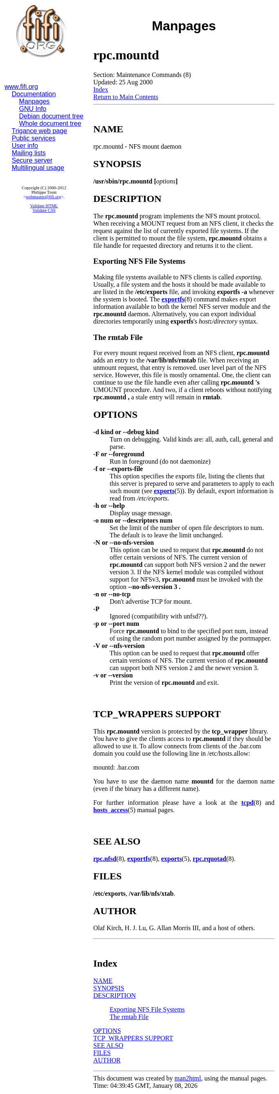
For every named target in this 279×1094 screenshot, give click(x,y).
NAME (102, 980)
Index (100, 89)
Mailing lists (29, 152)
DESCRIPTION (114, 995)
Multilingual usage (38, 167)
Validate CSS (44, 210)
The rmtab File (129, 1016)
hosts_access (110, 809)
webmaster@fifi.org (43, 197)
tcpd (247, 802)
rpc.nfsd (104, 858)
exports (164, 490)
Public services (34, 138)
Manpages (34, 101)
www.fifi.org (21, 86)
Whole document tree (50, 123)
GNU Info (33, 108)
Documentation (34, 94)
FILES (102, 1052)
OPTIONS (107, 1030)
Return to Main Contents (125, 96)
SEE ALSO (108, 1045)
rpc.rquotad (209, 858)
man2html (188, 1078)
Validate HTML (44, 206)
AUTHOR (107, 1060)
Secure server (32, 160)
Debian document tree (51, 116)
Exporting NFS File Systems (147, 1009)
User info (25, 145)
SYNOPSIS (108, 988)
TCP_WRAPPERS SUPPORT (133, 1038)
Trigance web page (40, 130)
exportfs (173, 299)
